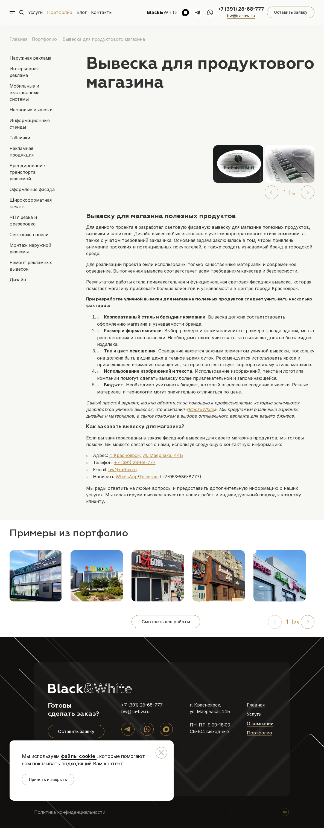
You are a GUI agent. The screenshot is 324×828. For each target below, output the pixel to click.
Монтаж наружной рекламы (30, 248)
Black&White (201, 409)
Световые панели (29, 234)
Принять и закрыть (48, 779)
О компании (260, 723)
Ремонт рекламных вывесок (31, 266)
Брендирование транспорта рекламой (27, 172)
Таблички (20, 137)
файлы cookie (79, 756)
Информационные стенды (30, 124)
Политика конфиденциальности (69, 812)
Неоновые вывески (31, 109)
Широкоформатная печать (31, 203)
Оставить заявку (290, 12)
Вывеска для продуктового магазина (104, 39)
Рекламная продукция (22, 152)
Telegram (149, 476)
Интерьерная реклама (24, 72)
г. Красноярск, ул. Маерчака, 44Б (146, 455)
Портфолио (59, 12)
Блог (82, 12)
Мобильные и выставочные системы (24, 92)
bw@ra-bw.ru (241, 15)
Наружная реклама (30, 58)
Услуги (35, 12)
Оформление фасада (32, 189)
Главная (18, 39)
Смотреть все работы (166, 621)
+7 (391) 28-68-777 (241, 9)
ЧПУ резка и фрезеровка (23, 221)
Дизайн (18, 279)
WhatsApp (127, 476)
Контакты (101, 12)
